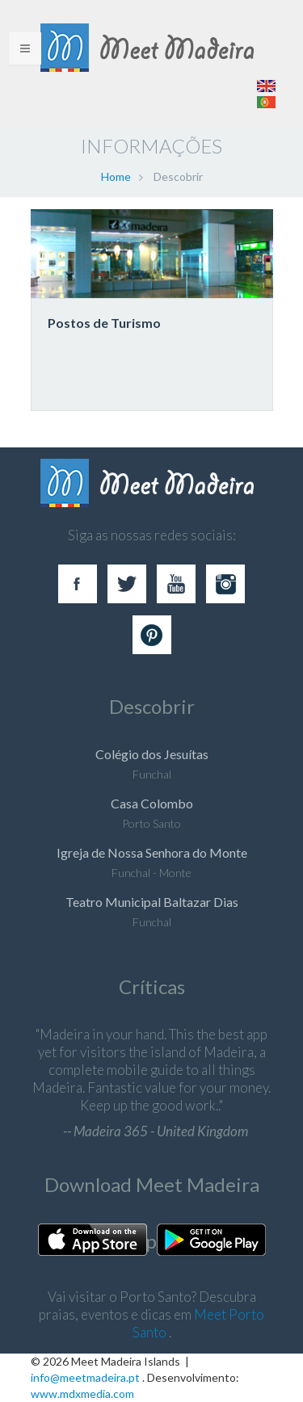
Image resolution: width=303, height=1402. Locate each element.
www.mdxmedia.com (82, 1393)
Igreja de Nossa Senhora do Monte (152, 852)
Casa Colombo (152, 803)
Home (116, 176)
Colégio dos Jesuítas (151, 754)
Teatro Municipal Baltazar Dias (151, 901)
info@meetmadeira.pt (85, 1377)
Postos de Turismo (104, 322)
